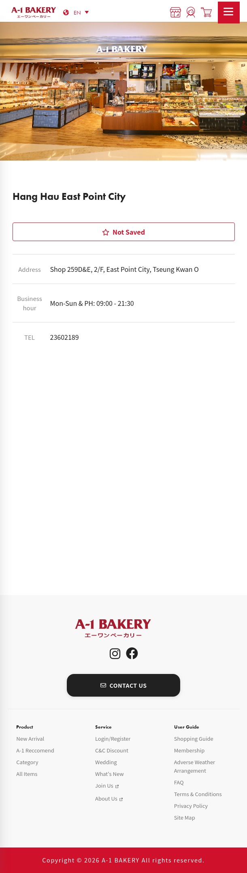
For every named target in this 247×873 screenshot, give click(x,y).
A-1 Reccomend (35, 750)
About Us (106, 798)
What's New (109, 774)
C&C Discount (111, 750)
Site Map (184, 817)
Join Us (104, 785)
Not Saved (123, 232)
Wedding (106, 762)
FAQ (179, 782)
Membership (189, 750)
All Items (26, 774)
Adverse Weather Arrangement (194, 766)
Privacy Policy (191, 805)
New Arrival (30, 738)
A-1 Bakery (123, 628)
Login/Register (112, 738)
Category (27, 762)
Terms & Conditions (198, 794)
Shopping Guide (193, 738)
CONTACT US (123, 685)
